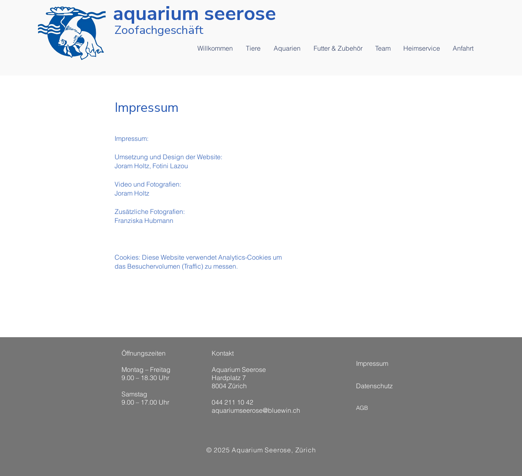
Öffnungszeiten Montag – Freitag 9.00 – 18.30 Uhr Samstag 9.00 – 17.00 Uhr (146, 377)
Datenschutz (374, 386)
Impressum (372, 363)
